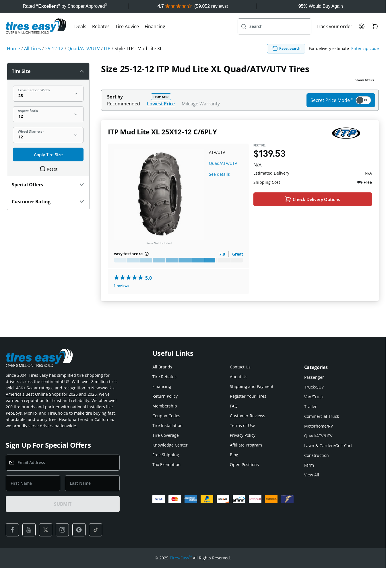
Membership (164, 406)
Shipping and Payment (251, 386)
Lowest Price (161, 103)
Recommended (123, 104)
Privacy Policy (242, 435)
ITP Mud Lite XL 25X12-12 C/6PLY (162, 131)
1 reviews (121, 285)
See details (219, 174)
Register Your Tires (248, 396)
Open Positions (244, 464)
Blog (234, 454)
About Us (238, 376)
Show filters (364, 80)
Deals (80, 26)
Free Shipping (165, 454)
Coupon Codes (166, 415)
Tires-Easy (181, 558)
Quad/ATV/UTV (223, 163)
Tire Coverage (165, 435)
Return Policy (165, 396)
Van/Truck (313, 396)
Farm (309, 465)
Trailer (310, 406)
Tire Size (48, 71)
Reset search (286, 48)
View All (311, 475)
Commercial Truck (321, 416)
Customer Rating (48, 201)
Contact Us (240, 367)
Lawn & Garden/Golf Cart (328, 445)
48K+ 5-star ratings (34, 388)
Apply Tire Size (48, 154)
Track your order (334, 26)
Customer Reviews (247, 415)
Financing (155, 26)
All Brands (162, 367)
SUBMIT (62, 504)
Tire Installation (167, 425)
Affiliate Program (246, 445)
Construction (316, 455)
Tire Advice (127, 26)
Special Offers (48, 184)
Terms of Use (242, 425)
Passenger (314, 377)
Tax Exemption (166, 464)
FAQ (234, 406)
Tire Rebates (164, 376)
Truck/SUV (314, 387)
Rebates (101, 26)
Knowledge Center (170, 445)
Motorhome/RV (318, 426)
